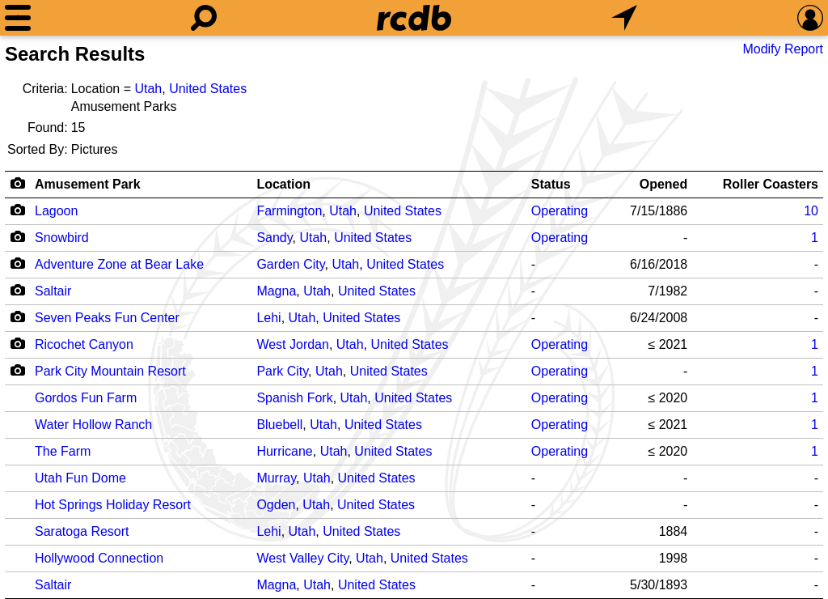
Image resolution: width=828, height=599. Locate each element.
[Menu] (18, 18)
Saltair (53, 291)
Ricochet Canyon (84, 344)
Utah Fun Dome (80, 478)
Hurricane (284, 451)
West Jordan (292, 344)
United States (208, 89)
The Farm (63, 451)
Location (283, 184)
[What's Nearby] (624, 18)
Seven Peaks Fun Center (107, 318)
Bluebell (279, 424)
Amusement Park (88, 184)
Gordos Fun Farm (86, 398)
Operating (559, 211)
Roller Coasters (770, 184)
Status (551, 184)
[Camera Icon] (17, 209)
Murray (276, 478)
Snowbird (62, 237)
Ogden (275, 505)
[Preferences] (810, 18)
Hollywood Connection (99, 558)
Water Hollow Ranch (93, 424)
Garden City (290, 264)
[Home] (414, 18)
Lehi (268, 318)
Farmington (289, 211)
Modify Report (782, 49)
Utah (148, 89)
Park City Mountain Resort (110, 371)
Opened (664, 184)
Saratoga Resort (82, 531)
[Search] (204, 18)
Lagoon (56, 211)
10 (811, 211)
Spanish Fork (294, 398)
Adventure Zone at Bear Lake (119, 264)
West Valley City (302, 558)
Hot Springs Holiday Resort (113, 505)
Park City (282, 371)
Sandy (274, 237)
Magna (276, 291)
